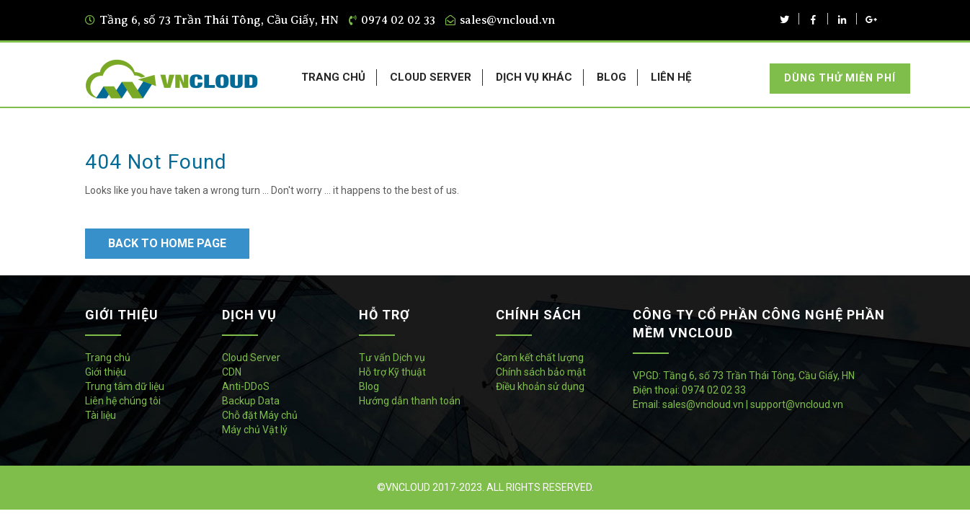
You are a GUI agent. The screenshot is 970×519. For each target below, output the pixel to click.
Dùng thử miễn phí (840, 78)
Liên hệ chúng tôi (123, 401)
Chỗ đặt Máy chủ (260, 415)
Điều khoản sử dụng (540, 386)
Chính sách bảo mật (541, 372)
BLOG (611, 77)
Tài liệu (100, 415)
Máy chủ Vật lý (255, 429)
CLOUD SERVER (430, 77)
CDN (231, 372)
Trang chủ (107, 357)
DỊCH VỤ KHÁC (534, 77)
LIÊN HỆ (671, 77)
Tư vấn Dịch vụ (392, 357)
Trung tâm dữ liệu (124, 386)
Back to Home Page (167, 243)
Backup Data (251, 401)
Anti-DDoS (246, 386)
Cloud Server (251, 357)
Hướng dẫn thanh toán (409, 401)
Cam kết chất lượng (540, 357)
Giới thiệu (105, 372)
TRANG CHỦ (333, 77)
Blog (369, 386)
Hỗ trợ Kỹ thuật (392, 372)
